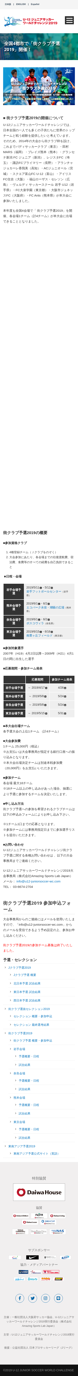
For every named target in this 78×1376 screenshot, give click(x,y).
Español (35, 4)
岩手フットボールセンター (43, 591)
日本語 (8, 4)
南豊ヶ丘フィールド (39, 635)
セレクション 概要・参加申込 (33, 1016)
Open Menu (69, 20)
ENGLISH (21, 4)
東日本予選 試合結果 (27, 992)
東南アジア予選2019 (21, 1146)
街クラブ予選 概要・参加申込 (33, 1040)
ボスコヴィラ (35, 623)
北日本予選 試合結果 (27, 983)
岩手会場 (19, 1049)
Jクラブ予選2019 (19, 967)
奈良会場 (19, 1073)
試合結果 (24, 1064)
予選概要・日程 (29, 1056)
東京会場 (19, 1122)
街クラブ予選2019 (20, 1033)
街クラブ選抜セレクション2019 (29, 1009)
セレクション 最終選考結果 (31, 1024)
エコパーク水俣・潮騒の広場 (45, 607)
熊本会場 (19, 1097)
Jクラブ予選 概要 (25, 975)
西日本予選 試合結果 (27, 1000)
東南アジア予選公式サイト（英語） (37, 1153)
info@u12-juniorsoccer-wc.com (38, 881)
